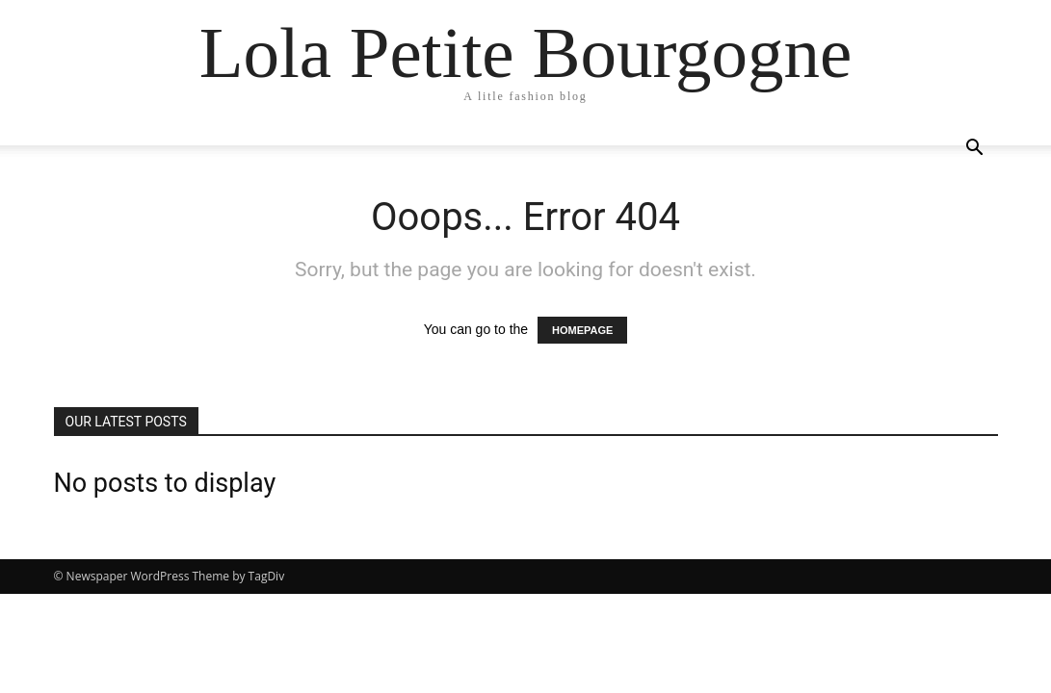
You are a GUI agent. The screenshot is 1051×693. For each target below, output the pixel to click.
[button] (975, 150)
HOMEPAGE (582, 330)
